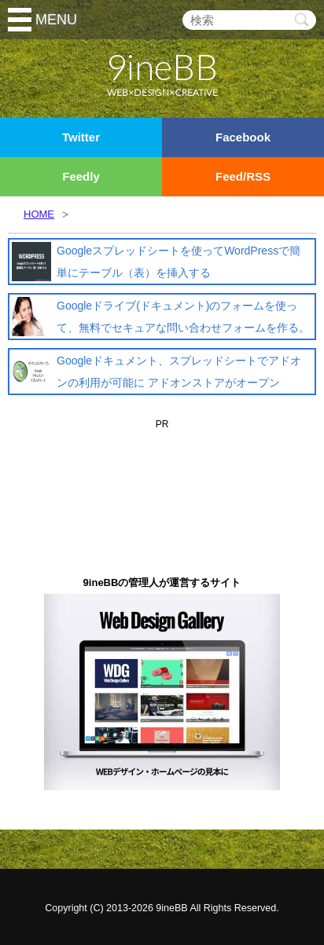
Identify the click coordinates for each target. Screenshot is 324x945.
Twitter (81, 137)
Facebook (243, 137)
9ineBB (171, 908)
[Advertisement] (162, 458)
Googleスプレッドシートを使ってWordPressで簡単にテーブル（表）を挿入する (178, 261)
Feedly (81, 176)
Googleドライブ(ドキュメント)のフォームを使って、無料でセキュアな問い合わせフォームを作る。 (183, 316)
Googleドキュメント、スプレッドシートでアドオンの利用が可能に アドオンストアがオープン (179, 371)
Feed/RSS (243, 176)
